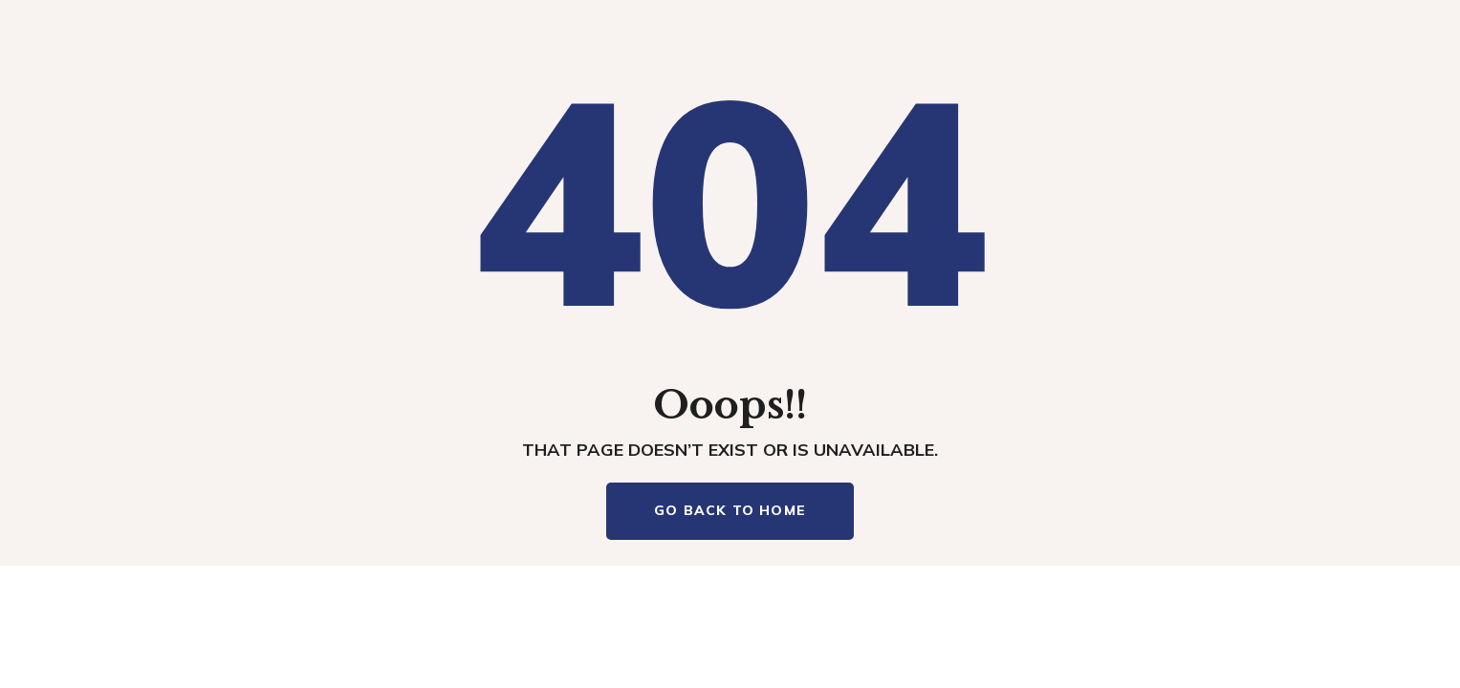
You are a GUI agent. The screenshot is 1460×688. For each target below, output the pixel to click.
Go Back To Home (730, 510)
